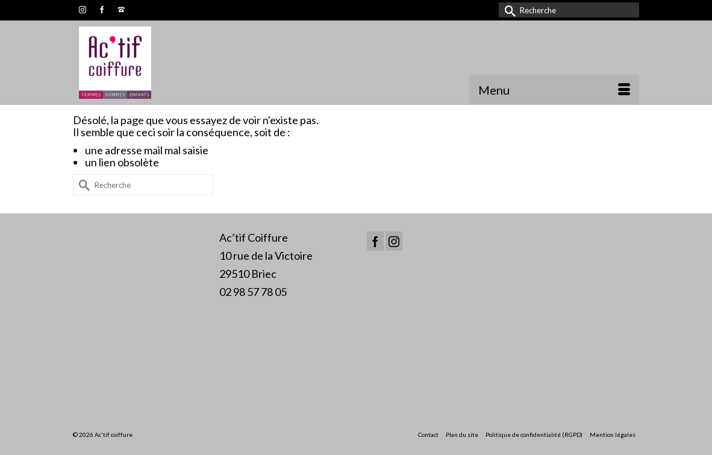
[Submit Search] (508, 9)
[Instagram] (394, 241)
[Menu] (554, 90)
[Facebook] (375, 241)
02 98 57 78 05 (253, 291)
